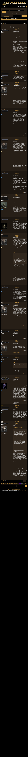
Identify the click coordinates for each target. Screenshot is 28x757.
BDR (2, 71)
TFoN (2, 82)
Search (7, 18)
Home (2, 18)
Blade (2, 194)
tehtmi (20, 20)
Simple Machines (17, 489)
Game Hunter (23, 20)
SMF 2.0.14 (9, 489)
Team (11, 18)
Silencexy (3, 28)
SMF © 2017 (13, 489)
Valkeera (2, 218)
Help (4, 18)
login (4, 8)
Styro (2, 376)
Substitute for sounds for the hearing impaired (17, 29)
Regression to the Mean (16, 327)
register (7, 8)
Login (13, 18)
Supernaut (3, 329)
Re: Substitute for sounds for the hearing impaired (17, 72)
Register (16, 18)
